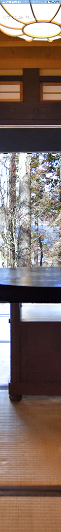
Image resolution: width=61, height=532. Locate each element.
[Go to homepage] (11, 1)
